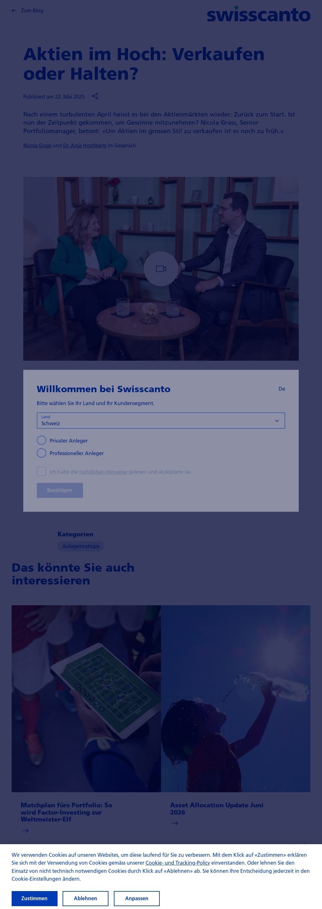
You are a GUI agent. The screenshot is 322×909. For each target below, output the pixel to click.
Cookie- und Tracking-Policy (178, 862)
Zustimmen (34, 898)
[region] (161, 876)
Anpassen (136, 898)
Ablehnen (85, 898)
